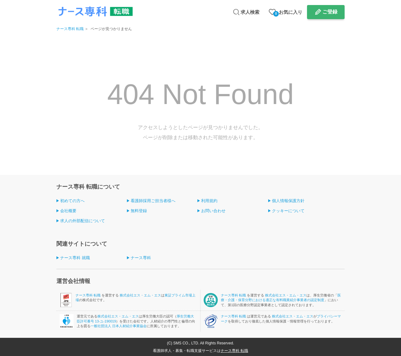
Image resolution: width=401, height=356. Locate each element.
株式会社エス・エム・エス (140, 295)
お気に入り (287, 13)
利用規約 (209, 200)
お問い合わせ (213, 210)
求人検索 (250, 12)
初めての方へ (72, 200)
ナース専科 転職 (70, 29)
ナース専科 (141, 257)
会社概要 (68, 210)
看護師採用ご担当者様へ (153, 200)
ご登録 (329, 11)
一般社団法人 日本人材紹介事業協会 (119, 326)
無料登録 (139, 210)
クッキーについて (288, 210)
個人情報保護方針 (288, 200)
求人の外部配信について (82, 220)
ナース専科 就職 (75, 257)
